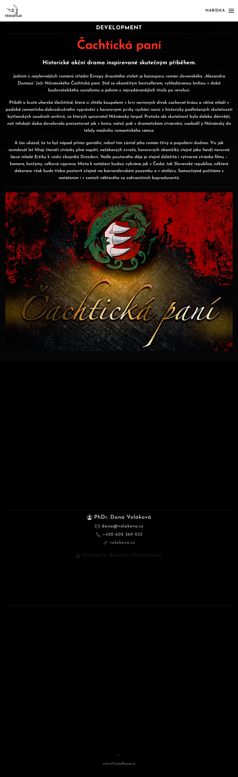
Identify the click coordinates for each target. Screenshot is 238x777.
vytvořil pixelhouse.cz (119, 763)
